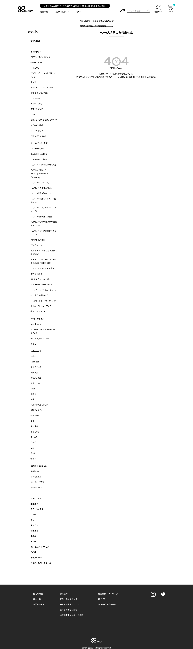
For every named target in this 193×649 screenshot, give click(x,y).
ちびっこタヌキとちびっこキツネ (44, 118)
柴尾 (32, 391)
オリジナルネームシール (41, 552)
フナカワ (34, 428)
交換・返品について (68, 578)
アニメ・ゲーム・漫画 (39, 140)
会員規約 (64, 572)
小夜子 (33, 386)
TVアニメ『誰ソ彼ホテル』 (41, 190)
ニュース (37, 578)
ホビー (33, 531)
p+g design (36, 317)
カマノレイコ (36, 370)
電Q (32, 412)
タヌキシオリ (36, 407)
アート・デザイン (37, 312)
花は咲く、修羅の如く (39, 289)
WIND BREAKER (38, 235)
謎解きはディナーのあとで (42, 279)
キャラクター (36, 51)
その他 (33, 541)
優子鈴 (33, 449)
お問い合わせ (39, 583)
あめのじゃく (36, 360)
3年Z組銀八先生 (38, 146)
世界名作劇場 (36, 268)
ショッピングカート (107, 583)
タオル (33, 525)
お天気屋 (34, 365)
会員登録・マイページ (108, 572)
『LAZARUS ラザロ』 (39, 156)
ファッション (36, 488)
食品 (32, 510)
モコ (32, 439)
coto (33, 381)
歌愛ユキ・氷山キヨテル (41, 91)
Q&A (79, 11)
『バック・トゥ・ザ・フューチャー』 (43, 284)
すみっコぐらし (37, 102)
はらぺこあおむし (38, 123)
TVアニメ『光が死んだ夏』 (41, 212)
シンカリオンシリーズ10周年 (42, 263)
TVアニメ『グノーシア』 (40, 179)
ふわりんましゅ (37, 128)
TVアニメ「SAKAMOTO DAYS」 (43, 162)
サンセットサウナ (37, 472)
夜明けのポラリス (38, 305)
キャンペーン (36, 546)
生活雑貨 (34, 494)
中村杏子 (34, 418)
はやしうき (35, 423)
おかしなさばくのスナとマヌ (42, 86)
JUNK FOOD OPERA (39, 397)
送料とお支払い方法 (68, 588)
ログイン (102, 578)
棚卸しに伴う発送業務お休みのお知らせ (96, 20)
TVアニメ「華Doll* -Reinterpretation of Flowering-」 (39, 171)
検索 (148, 10)
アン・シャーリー (37, 240)
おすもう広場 (36, 467)
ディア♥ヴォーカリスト (40, 273)
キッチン (34, 515)
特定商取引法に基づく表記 (71, 593)
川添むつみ (35, 375)
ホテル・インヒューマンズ (41, 300)
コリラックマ (36, 96)
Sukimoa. (35, 462)
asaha (33, 349)
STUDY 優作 (36, 402)
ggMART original (39, 456)
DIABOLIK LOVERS (39, 151)
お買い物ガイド (62, 11)
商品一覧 (44, 11)
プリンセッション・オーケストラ (43, 295)
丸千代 (33, 434)
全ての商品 (35, 40)
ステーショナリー (38, 499)
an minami (35, 354)
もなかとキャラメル (39, 133)
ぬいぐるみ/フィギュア (40, 536)
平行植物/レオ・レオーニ (41, 331)
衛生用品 (34, 520)
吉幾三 (33, 337)
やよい (33, 444)
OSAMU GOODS (38, 61)
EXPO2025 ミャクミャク (40, 56)
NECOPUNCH (37, 478)
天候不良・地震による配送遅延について (96, 25)
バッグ (33, 504)
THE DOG (35, 67)
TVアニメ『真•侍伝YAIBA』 (41, 184)
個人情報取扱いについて (70, 583)
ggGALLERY (36, 344)
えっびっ (34, 81)
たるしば (34, 112)
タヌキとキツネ (37, 107)
